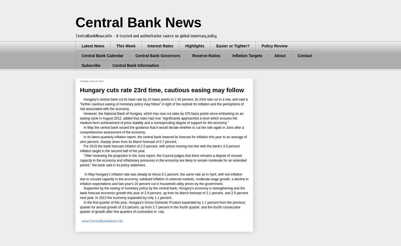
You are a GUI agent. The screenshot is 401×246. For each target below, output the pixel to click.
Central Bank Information (136, 65)
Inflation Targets (247, 55)
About (279, 55)
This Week (126, 46)
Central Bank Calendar (102, 55)
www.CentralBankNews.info (102, 221)
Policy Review (274, 46)
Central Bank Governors (157, 55)
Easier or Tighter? (233, 46)
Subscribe (91, 65)
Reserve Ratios (206, 55)
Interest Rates (160, 46)
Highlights (194, 46)
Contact (305, 55)
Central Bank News (138, 22)
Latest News (93, 46)
